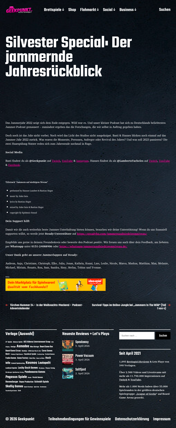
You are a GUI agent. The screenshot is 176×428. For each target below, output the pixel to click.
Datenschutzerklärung (132, 419)
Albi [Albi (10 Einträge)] (52, 342)
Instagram (82, 160)
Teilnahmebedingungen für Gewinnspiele (79, 419)
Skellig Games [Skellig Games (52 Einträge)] (14, 386)
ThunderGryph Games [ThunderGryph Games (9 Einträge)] (11, 391)
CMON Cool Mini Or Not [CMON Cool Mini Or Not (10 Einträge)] (34, 351)
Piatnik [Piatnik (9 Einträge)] (29, 378)
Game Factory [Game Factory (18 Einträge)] (22, 358)
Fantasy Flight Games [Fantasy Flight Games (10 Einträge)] (17, 354)
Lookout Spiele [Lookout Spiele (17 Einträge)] (11, 368)
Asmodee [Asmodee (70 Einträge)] (23, 346)
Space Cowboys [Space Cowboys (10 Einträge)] (28, 387)
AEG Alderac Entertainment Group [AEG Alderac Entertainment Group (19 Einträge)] (37, 342)
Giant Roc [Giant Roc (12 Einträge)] (32, 358)
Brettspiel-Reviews (138, 362)
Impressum (161, 419)
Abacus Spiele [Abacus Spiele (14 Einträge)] (18, 342)
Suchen (164, 10)
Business (126, 10)
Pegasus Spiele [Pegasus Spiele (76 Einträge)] (16, 377)
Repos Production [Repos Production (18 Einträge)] (26, 382)
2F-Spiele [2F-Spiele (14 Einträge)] (9, 342)
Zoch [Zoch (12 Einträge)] (19, 390)
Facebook (14, 165)
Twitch (56, 160)
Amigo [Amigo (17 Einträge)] (13, 346)
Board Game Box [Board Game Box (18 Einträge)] (46, 346)
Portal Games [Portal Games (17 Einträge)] (37, 377)
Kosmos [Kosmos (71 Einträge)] (31, 363)
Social (107, 10)
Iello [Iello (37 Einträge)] (8, 363)
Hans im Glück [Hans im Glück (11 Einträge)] (40, 358)
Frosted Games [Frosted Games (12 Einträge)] (50, 354)
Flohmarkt (88, 10)
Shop (72, 10)
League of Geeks (146, 394)
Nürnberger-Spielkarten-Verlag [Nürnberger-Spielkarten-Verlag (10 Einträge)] (15, 372)
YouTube (67, 160)
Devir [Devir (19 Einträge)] (8, 354)
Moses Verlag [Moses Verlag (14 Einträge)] (50, 368)
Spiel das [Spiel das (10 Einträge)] (36, 387)
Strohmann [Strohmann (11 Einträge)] (43, 387)
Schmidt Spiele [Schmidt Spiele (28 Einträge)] (41, 382)
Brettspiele (52, 10)
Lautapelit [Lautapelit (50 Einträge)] (44, 362)
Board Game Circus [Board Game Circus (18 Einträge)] (13, 350)
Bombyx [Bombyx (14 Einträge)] (24, 350)
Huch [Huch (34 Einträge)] (48, 358)
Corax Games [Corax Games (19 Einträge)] (47, 350)
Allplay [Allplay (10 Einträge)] (8, 347)
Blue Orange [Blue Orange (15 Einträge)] (34, 346)
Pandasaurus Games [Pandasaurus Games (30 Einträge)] (35, 372)
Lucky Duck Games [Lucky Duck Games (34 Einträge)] (28, 368)
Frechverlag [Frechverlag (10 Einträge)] (40, 354)
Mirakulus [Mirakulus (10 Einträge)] (42, 368)
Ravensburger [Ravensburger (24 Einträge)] (12, 382)
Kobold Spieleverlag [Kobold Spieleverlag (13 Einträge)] (18, 363)
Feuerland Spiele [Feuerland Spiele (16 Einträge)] (30, 354)
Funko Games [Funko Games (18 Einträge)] (11, 358)
